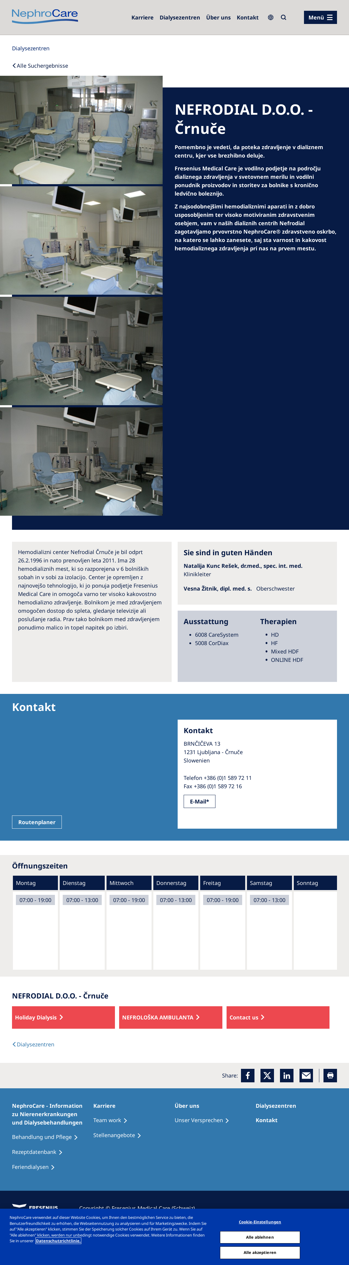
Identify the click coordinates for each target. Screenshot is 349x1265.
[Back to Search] (40, 65)
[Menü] (320, 17)
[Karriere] (142, 17)
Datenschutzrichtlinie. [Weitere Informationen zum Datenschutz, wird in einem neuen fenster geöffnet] (58, 1240)
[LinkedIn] (286, 1075)
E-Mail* (199, 801)
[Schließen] (339, 1236)
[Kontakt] (248, 17)
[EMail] (306, 1075)
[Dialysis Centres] (31, 48)
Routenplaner (37, 822)
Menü (316, 17)
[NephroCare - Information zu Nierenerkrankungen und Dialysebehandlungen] (52, 1114)
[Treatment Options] (113, 1120)
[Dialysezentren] (180, 17)
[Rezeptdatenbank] (40, 1152)
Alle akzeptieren (260, 1252)
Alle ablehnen (260, 1237)
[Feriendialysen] (36, 1167)
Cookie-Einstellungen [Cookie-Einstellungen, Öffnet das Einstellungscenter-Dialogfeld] (260, 1222)
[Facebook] (247, 1075)
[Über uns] (218, 17)
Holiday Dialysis (36, 1017)
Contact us (244, 1017)
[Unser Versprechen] (205, 1120)
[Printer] (330, 1075)
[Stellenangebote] (120, 1135)
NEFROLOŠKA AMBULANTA (157, 1017)
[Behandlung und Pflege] (47, 1137)
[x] (267, 1075)
